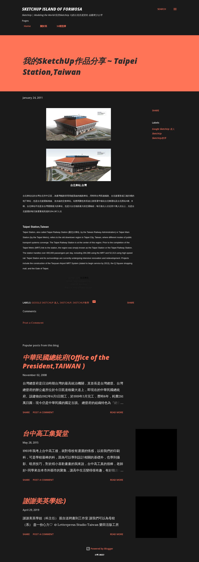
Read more (116, 412)
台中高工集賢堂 (45, 433)
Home (25, 26)
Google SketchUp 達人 (163, 128)
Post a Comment (33, 322)
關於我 (41, 26)
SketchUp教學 (159, 138)
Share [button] (155, 110)
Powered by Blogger (99, 548)
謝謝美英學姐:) (44, 500)
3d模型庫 (59, 26)
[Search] (161, 9)
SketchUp (157, 133)
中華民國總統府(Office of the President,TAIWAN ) (66, 361)
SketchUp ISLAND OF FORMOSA (52, 9)
